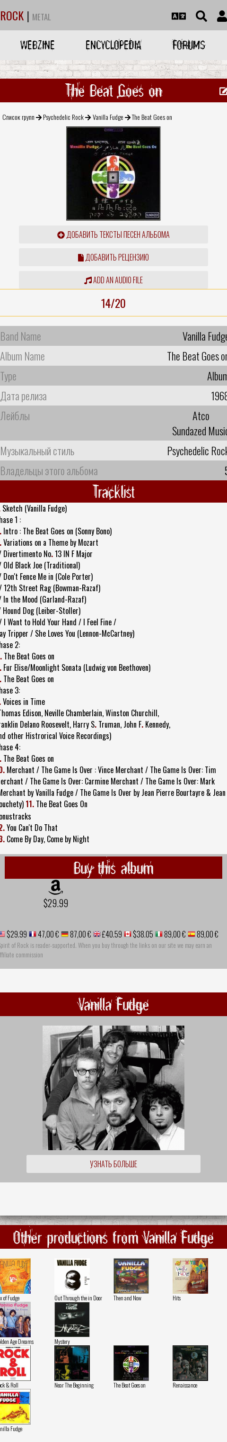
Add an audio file (113, 280)
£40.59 (111, 934)
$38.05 (142, 934)
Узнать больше (113, 1164)
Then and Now (127, 1298)
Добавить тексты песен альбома (113, 234)
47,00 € (47, 934)
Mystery (62, 1341)
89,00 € (174, 934)
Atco (201, 415)
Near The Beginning (74, 1385)
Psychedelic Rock (63, 117)
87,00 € (80, 934)
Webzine (37, 45)
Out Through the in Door (78, 1298)
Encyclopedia (113, 45)
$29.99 (56, 903)
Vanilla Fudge (108, 117)
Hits (177, 1298)
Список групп (18, 117)
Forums (189, 45)
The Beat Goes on (130, 1385)
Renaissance (185, 1385)
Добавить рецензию (113, 257)
